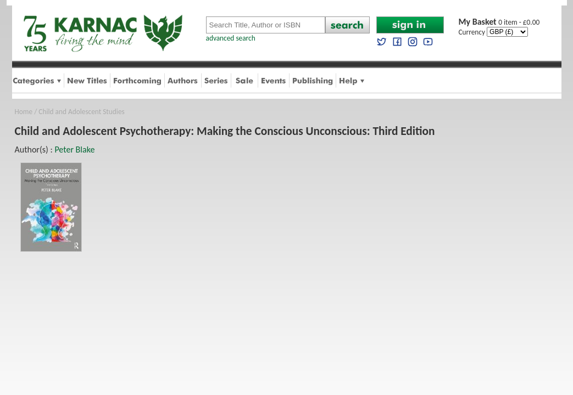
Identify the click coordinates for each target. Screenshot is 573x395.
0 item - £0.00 (499, 22)
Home (24, 111)
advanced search (230, 38)
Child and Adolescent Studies (81, 111)
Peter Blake (74, 149)
